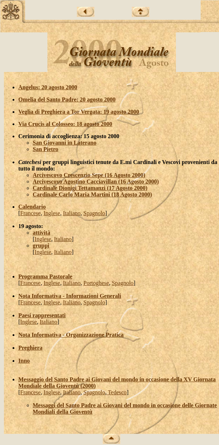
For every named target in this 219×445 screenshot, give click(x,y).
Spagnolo (94, 213)
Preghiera (30, 348)
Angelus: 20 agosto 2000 (47, 87)
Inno (24, 361)
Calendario (32, 207)
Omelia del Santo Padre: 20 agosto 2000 (67, 99)
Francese (30, 213)
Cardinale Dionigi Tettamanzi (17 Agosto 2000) (90, 188)
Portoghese (96, 283)
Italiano (71, 213)
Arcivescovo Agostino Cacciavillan (75, 181)
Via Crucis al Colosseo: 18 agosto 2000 (65, 124)
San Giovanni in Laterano (64, 143)
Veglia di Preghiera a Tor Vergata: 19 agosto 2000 (78, 112)
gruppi (41, 245)
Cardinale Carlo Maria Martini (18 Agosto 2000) (92, 194)
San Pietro (45, 149)
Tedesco (117, 392)
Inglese (51, 213)
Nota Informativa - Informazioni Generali (69, 296)
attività (41, 233)
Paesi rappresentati (42, 315)
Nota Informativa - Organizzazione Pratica (71, 335)
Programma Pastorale (45, 276)
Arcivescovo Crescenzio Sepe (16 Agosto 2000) (89, 175)
